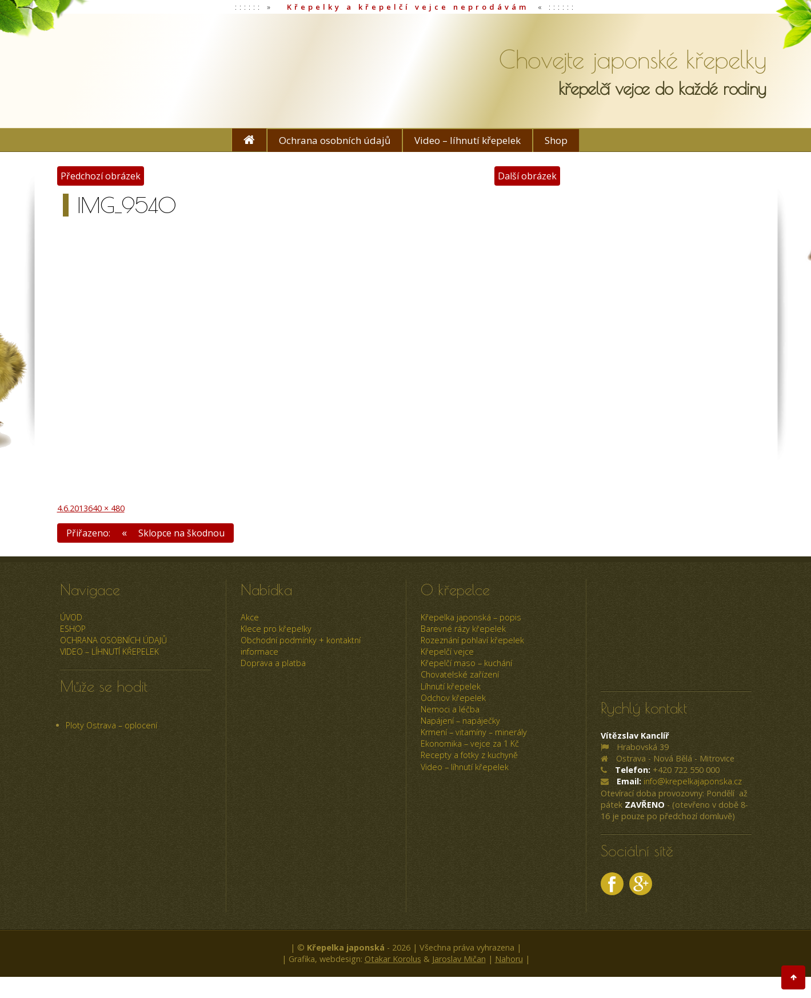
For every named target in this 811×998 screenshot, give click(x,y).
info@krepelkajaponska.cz (693, 781)
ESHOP (73, 628)
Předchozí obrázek (101, 175)
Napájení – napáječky (460, 721)
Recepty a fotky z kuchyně (469, 755)
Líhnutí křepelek (451, 686)
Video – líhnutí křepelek (467, 140)
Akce (250, 617)
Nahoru (509, 959)
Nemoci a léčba (450, 709)
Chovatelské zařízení (460, 675)
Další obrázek (527, 175)
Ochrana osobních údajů (334, 140)
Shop (556, 140)
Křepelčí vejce (447, 652)
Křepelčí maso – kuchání (466, 663)
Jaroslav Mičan (459, 959)
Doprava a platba (273, 663)
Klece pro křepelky (276, 628)
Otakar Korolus (393, 959)
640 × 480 (106, 507)
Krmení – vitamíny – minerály (474, 732)
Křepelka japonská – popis (471, 617)
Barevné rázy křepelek (463, 628)
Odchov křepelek (453, 697)
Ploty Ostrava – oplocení (111, 725)
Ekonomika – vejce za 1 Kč (470, 744)
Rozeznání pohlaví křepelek (472, 640)
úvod (71, 617)
